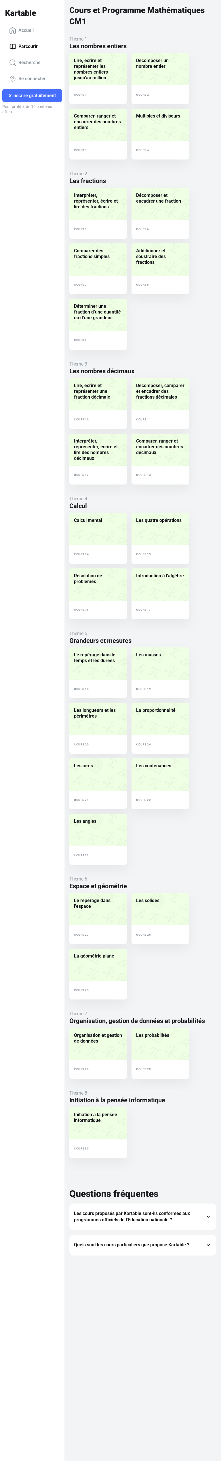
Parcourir (23, 46)
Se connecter (27, 78)
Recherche (25, 62)
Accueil (21, 30)
